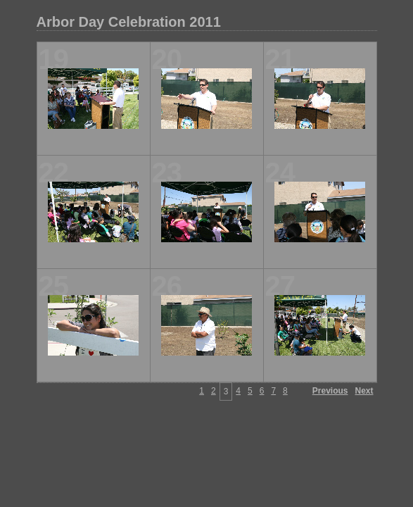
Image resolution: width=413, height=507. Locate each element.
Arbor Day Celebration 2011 (129, 22)
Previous (330, 391)
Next (364, 391)
